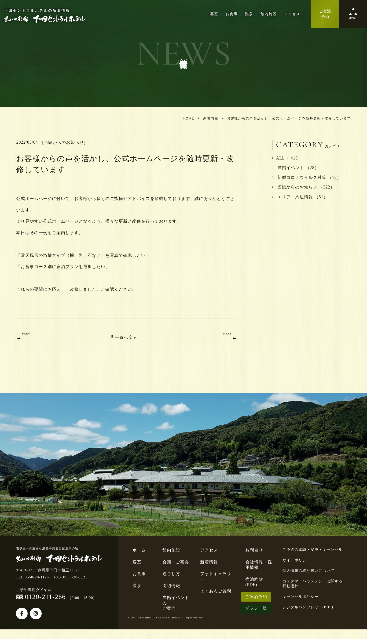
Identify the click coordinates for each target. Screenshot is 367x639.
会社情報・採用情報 (258, 565)
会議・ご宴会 (175, 562)
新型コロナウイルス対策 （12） (306, 177)
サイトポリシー (296, 560)
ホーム (139, 550)
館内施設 (268, 14)
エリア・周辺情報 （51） (300, 197)
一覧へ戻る (124, 337)
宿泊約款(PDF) (254, 582)
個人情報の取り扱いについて (308, 571)
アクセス (292, 14)
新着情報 (209, 562)
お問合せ (254, 550)
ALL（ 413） (287, 158)
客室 (214, 14)
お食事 (232, 14)
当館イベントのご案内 (175, 603)
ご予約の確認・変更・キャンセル (312, 550)
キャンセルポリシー (300, 597)
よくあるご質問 (215, 591)
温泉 (249, 14)
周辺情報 (171, 585)
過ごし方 (171, 573)
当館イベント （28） (295, 167)
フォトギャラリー (215, 576)
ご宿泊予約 (256, 596)
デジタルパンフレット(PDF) (308, 607)
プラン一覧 (256, 608)
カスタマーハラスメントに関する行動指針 (312, 583)
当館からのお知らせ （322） (303, 187)
